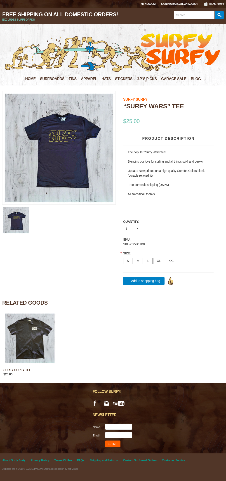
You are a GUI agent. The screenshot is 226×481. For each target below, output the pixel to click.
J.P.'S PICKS (147, 79)
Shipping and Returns (103, 460)
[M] (138, 261)
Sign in (165, 3)
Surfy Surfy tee (17, 370)
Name (96, 427)
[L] (148, 261)
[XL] (158, 261)
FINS (72, 79)
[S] (127, 261)
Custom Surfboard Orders (140, 460)
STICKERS (123, 79)
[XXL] (171, 261)
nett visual (73, 468)
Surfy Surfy (135, 99)
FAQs (80, 460)
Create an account (187, 3)
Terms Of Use (63, 460)
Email (96, 435)
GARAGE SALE (173, 79)
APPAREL (89, 79)
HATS (106, 79)
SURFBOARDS (52, 79)
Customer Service (173, 460)
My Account (148, 3)
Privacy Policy (40, 460)
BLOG (196, 79)
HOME (30, 79)
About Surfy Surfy (14, 460)
